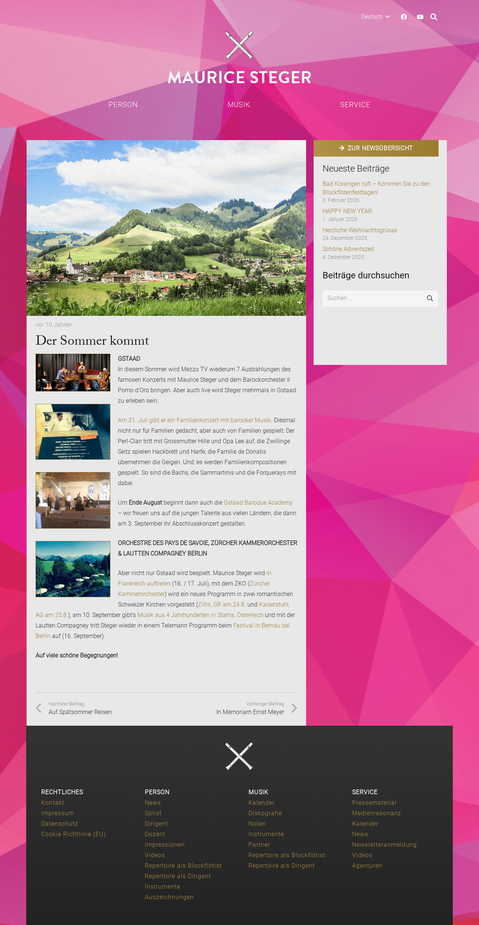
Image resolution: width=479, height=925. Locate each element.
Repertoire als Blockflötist (183, 865)
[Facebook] (404, 17)
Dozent (155, 834)
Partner (259, 844)
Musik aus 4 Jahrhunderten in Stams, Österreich (200, 615)
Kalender (261, 802)
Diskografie (265, 813)
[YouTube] (420, 17)
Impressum (57, 813)
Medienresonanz (376, 813)
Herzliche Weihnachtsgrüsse (360, 230)
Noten (257, 823)
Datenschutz (59, 823)
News (153, 802)
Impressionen (165, 844)
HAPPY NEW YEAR (347, 211)
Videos (155, 855)
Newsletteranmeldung (384, 844)
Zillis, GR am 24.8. (222, 604)
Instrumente (162, 886)
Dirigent (156, 823)
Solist (153, 813)
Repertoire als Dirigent (178, 876)
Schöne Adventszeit (348, 249)
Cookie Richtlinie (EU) (73, 834)
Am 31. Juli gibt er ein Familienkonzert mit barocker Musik (194, 420)
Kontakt (52, 802)
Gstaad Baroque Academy (258, 502)
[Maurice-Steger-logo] (239, 45)
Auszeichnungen (169, 897)
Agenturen (367, 865)
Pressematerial (374, 802)
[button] (375, 17)
